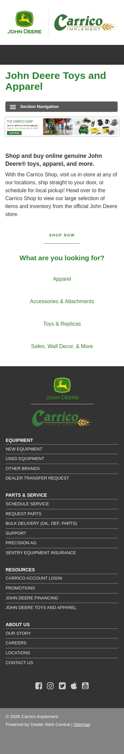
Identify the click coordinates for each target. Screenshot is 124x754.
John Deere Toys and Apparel (41, 607)
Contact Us (19, 662)
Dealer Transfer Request (37, 478)
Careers (16, 642)
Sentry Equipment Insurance (41, 552)
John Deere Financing (32, 597)
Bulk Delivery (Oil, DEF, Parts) (41, 523)
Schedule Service (27, 503)
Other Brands (23, 468)
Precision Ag (21, 542)
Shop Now (62, 235)
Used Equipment (25, 458)
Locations (18, 652)
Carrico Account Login (34, 578)
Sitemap (82, 724)
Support (16, 533)
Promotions (20, 588)
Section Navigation (34, 106)
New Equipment (24, 449)
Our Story (18, 633)
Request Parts (23, 513)
